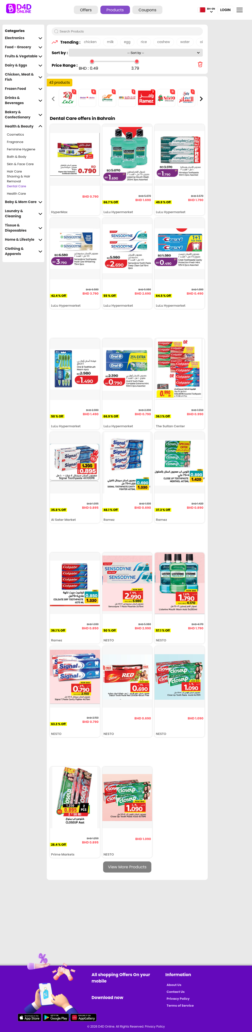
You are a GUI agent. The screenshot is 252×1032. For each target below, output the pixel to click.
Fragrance (15, 142)
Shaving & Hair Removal (18, 179)
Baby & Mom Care (23, 202)
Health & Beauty (23, 126)
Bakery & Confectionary (23, 115)
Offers (86, 10)
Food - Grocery (23, 47)
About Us (174, 985)
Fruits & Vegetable (23, 56)
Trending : (69, 42)
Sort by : (60, 53)
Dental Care (16, 186)
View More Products (127, 867)
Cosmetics (15, 134)
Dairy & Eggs (23, 65)
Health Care (16, 193)
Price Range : (65, 65)
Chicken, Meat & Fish (23, 77)
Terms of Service (180, 1005)
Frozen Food (23, 88)
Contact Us (176, 991)
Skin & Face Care (20, 164)
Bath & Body (16, 156)
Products (115, 10)
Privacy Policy (178, 998)
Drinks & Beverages (23, 100)
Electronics (23, 38)
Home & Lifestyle (23, 239)
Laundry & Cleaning (23, 213)
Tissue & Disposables (23, 228)
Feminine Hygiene (21, 149)
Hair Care (14, 171)
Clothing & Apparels (23, 251)
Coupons (147, 10)
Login (225, 9)
